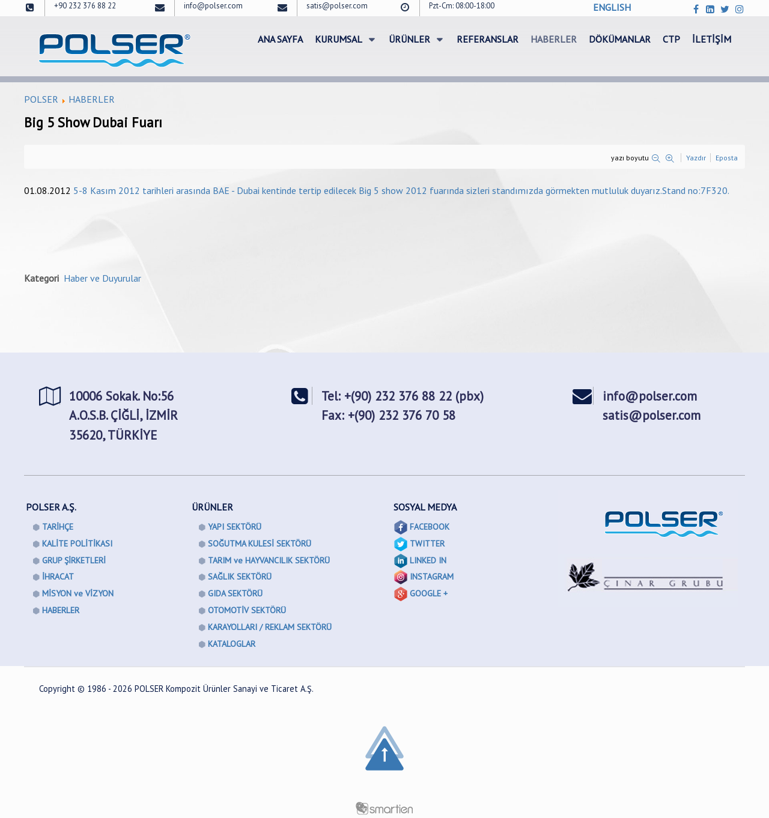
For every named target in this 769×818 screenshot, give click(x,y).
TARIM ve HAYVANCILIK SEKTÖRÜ (269, 560)
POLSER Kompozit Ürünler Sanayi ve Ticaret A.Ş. (224, 688)
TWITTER (427, 543)
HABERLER (91, 99)
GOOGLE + (429, 593)
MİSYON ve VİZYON (78, 593)
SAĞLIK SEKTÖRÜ (240, 576)
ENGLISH (612, 7)
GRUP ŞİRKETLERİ (74, 560)
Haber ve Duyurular (102, 278)
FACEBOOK (429, 526)
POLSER (41, 99)
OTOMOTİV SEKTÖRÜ (247, 610)
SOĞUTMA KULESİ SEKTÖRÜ (259, 543)
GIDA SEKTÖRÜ (235, 593)
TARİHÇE (57, 526)
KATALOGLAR (231, 643)
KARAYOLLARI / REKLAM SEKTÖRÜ (270, 627)
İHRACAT (58, 576)
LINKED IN (428, 560)
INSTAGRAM (432, 576)
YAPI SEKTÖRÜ (234, 526)
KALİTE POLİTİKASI (77, 543)
